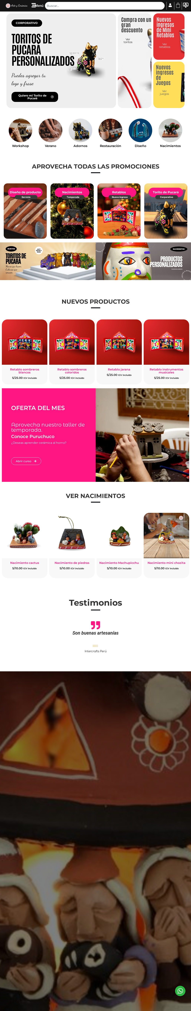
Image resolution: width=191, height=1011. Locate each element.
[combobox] (104, 6)
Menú (39, 6)
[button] (27, 23)
